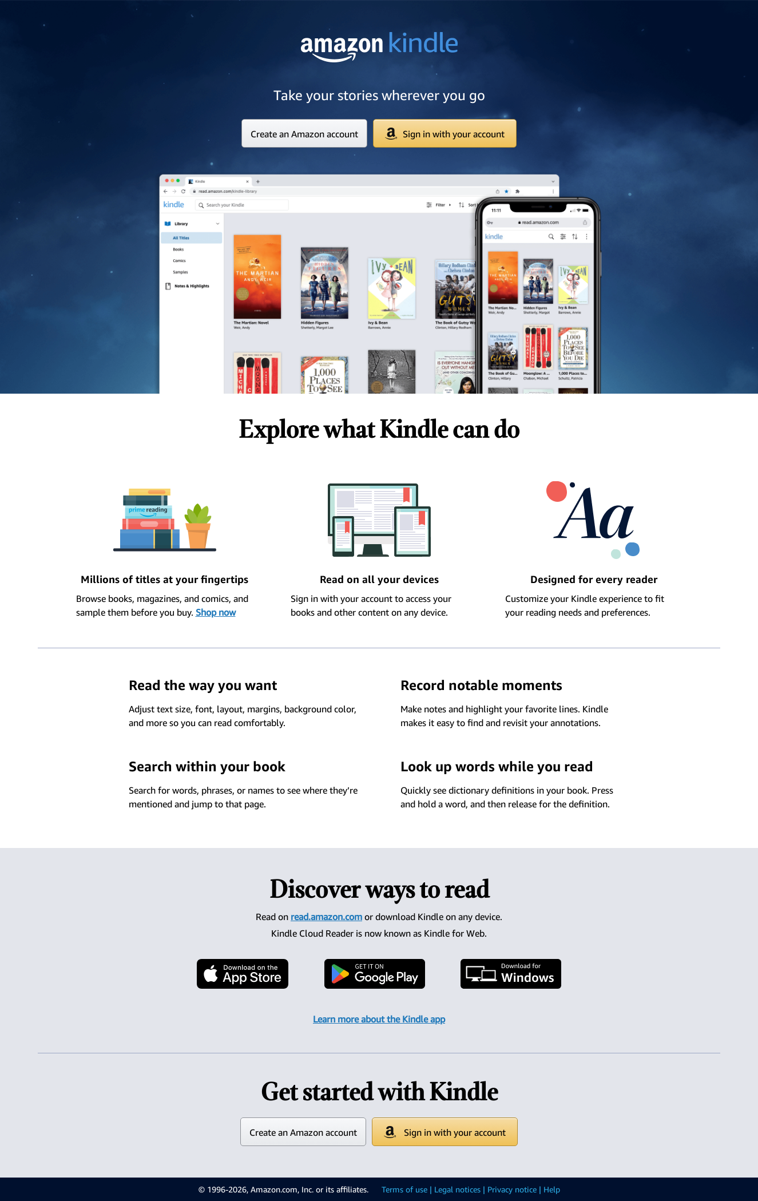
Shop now (216, 612)
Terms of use (404, 1189)
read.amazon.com (326, 916)
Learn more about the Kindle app (379, 1019)
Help (551, 1189)
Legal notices (457, 1189)
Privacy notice (512, 1189)
